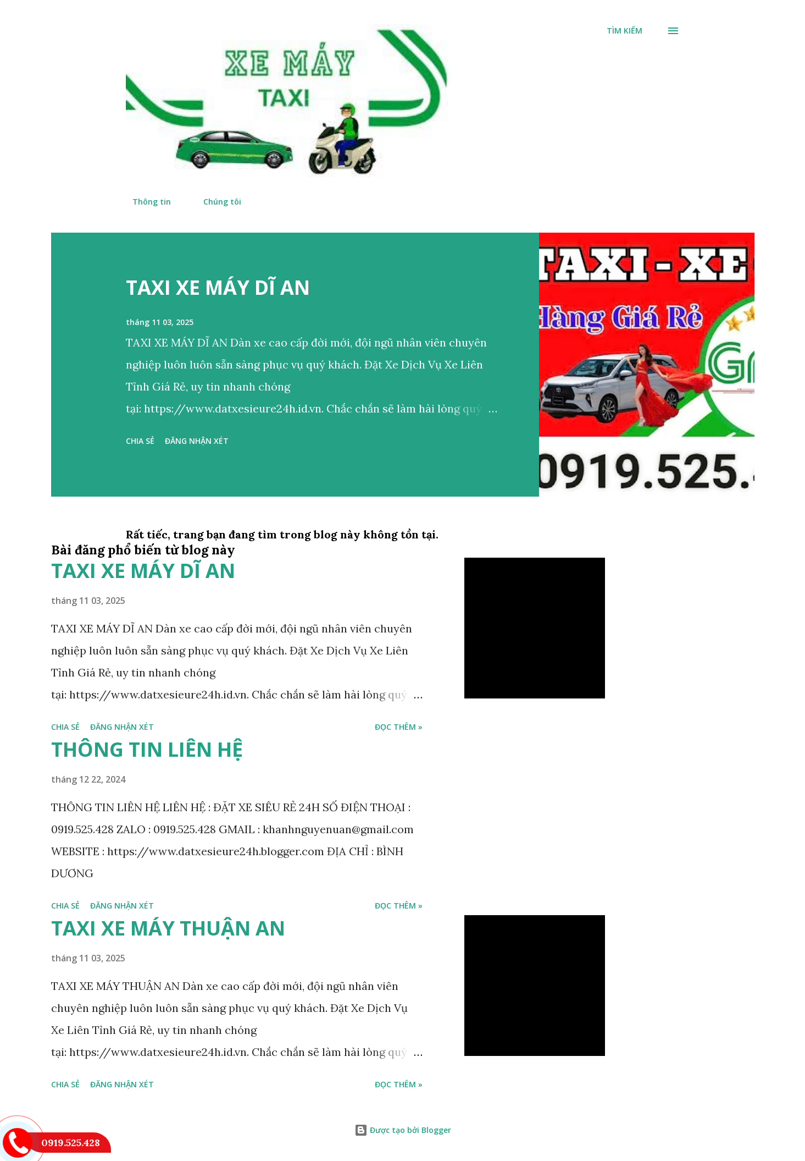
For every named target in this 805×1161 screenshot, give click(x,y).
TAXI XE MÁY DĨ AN (218, 287)
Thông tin (145, 201)
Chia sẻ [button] (140, 441)
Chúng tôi (216, 201)
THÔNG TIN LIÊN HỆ (147, 749)
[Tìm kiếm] (624, 30)
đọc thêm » (399, 727)
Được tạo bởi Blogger (402, 1130)
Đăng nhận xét (197, 441)
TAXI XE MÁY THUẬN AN (168, 928)
